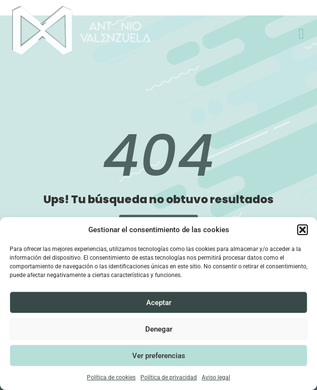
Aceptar (158, 302)
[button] (302, 230)
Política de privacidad (168, 377)
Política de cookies (111, 377)
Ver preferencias (158, 355)
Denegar (158, 329)
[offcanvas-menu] (301, 34)
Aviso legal (216, 377)
